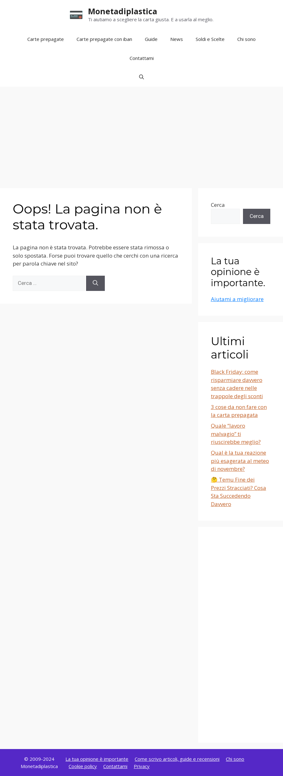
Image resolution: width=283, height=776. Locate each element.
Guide (151, 39)
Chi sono (246, 39)
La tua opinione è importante (96, 759)
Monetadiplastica (122, 11)
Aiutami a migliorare (237, 299)
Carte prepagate (45, 39)
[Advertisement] (141, 134)
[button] (141, 77)
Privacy (142, 766)
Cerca (218, 204)
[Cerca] (95, 283)
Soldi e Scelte (210, 39)
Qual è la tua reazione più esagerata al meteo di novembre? (240, 460)
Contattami (142, 58)
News (176, 39)
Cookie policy (83, 766)
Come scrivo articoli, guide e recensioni (177, 759)
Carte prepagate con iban (104, 39)
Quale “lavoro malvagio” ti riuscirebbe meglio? (236, 433)
